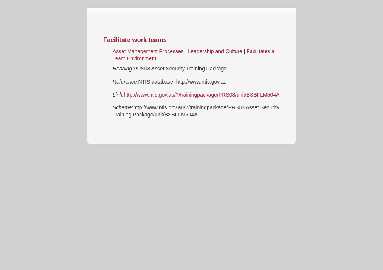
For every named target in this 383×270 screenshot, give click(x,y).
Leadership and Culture (215, 51)
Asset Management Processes (148, 51)
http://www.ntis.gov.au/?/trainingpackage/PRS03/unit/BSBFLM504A (202, 95)
